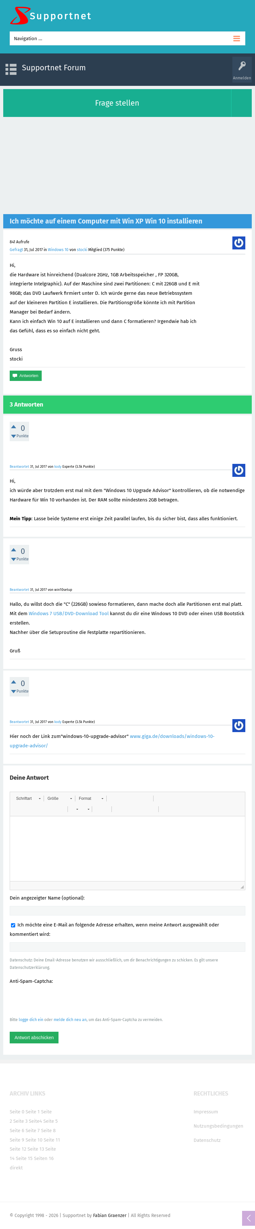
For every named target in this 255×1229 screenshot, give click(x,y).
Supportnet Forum (54, 67)
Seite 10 (34, 1140)
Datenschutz (207, 1140)
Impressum (206, 1112)
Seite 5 (50, 1121)
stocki (82, 249)
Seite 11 (52, 1140)
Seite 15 (24, 1158)
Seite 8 (48, 1130)
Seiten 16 (44, 1158)
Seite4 (35, 1121)
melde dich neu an (70, 1019)
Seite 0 (17, 1112)
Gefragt (16, 249)
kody (57, 467)
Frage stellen (117, 103)
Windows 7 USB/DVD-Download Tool (69, 613)
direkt (16, 1168)
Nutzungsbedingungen (218, 1126)
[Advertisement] (127, 165)
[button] (28, 798)
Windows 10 (58, 249)
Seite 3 (20, 1121)
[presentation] (59, 1000)
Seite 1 (33, 1112)
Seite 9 (17, 1140)
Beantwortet (19, 467)
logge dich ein (31, 1019)
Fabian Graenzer (109, 1215)
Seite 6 (17, 1130)
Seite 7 (33, 1130)
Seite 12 (18, 1149)
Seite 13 (35, 1149)
